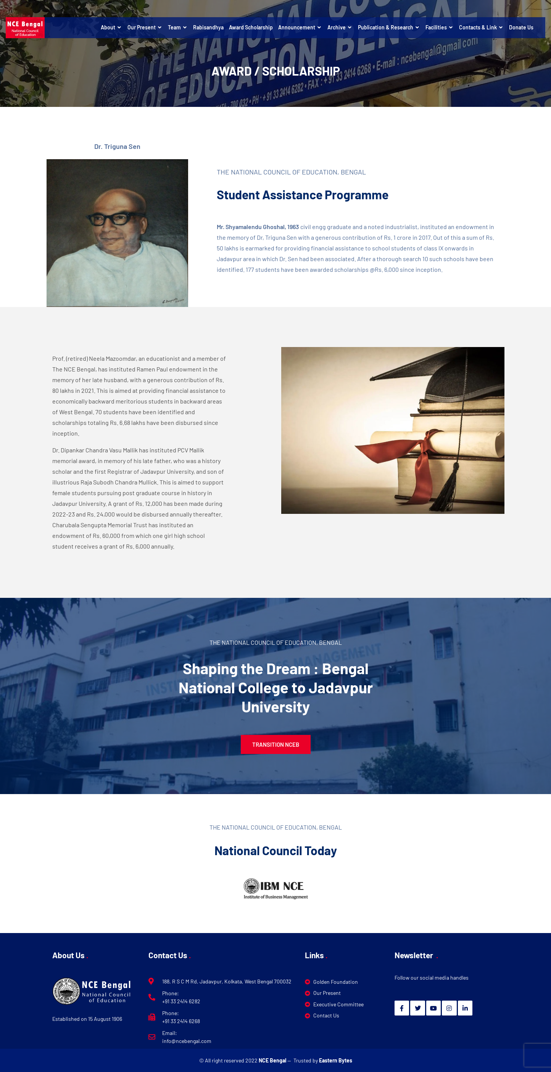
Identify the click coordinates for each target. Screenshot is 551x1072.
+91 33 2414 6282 (181, 1001)
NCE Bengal (273, 1060)
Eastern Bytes (335, 1060)
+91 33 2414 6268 (181, 1021)
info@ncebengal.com (186, 1041)
